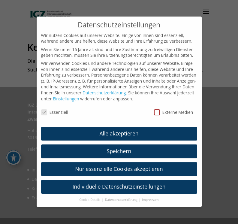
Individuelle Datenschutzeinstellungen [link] (119, 182)
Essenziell (54, 109)
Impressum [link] (150, 196)
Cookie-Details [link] (90, 196)
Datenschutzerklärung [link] (104, 89)
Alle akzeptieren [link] (118, 129)
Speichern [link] (119, 147)
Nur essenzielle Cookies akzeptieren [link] (119, 165)
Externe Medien (173, 109)
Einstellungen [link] (66, 95)
